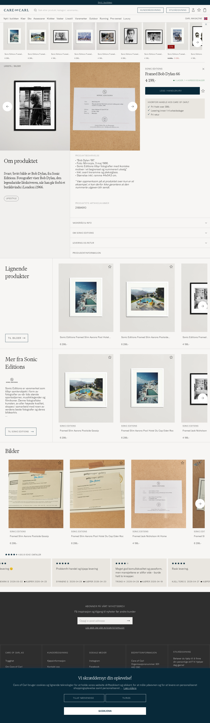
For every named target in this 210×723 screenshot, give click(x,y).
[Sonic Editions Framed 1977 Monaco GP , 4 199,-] (107, 41)
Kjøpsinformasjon (56, 660)
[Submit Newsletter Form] (128, 620)
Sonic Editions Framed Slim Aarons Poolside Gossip (36, 54)
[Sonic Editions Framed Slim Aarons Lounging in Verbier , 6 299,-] (84, 41)
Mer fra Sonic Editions (21, 363)
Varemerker (81, 18)
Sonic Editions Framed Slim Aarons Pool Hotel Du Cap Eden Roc (13, 54)
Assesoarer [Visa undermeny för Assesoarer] (39, 18)
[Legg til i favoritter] (109, 267)
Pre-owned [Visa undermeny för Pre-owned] (115, 18)
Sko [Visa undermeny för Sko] (30, 18)
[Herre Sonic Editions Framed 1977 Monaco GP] (107, 36)
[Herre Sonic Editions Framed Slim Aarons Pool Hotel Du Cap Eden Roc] (14, 36)
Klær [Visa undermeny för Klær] (23, 18)
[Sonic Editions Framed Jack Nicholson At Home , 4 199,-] (61, 41)
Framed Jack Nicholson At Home (150, 536)
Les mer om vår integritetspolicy (105, 628)
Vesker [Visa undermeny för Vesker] (60, 18)
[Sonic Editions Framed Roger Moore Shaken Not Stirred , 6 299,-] (130, 41)
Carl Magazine (193, 18)
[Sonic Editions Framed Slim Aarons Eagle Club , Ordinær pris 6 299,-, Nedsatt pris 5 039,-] (177, 41)
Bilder (17, 66)
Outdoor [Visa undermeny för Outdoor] (93, 18)
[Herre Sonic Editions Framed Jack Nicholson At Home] (61, 36)
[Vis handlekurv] (204, 10)
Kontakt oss (53, 666)
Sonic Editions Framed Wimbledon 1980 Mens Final (153, 54)
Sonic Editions (153, 69)
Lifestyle (11, 198)
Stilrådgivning (178, 10)
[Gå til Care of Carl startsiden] (16, 10)
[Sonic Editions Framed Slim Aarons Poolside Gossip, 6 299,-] (37, 41)
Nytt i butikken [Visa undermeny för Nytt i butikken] (11, 18)
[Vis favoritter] (199, 10)
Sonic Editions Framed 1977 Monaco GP (106, 54)
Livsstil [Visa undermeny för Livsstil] (69, 18)
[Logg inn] (193, 10)
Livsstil (8, 66)
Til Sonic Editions (21, 431)
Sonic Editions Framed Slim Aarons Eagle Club (176, 54)
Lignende (17, 272)
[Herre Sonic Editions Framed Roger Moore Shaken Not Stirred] (131, 36)
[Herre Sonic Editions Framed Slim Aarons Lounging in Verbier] (84, 36)
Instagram (94, 660)
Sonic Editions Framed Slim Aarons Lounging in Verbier (83, 54)
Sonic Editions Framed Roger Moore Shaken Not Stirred (130, 54)
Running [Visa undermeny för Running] (104, 18)
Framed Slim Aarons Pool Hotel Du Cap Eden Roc (147, 430)
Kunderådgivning (150, 10)
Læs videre (130, 688)
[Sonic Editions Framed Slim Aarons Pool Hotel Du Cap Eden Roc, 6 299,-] (14, 41)
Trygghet (9, 660)
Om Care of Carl (13, 666)
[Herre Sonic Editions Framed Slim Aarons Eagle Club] (177, 36)
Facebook (94, 666)
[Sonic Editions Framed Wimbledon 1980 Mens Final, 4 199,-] (154, 41)
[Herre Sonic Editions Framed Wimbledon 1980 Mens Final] (154, 36)
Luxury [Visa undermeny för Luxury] (126, 18)
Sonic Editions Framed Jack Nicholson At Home (60, 54)
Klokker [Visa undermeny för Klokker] (51, 18)
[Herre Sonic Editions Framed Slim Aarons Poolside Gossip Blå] (38, 36)
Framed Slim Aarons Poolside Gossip (79, 430)
